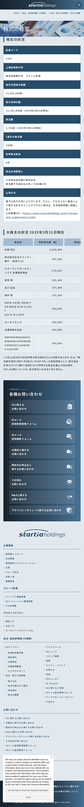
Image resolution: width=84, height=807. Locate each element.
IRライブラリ (12, 647)
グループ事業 (10, 588)
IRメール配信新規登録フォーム (24, 421)
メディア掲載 (52, 656)
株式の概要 (13, 694)
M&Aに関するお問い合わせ (19, 497)
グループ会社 (12, 572)
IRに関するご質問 (55, 687)
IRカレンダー (52, 678)
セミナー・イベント (56, 665)
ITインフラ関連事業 (16, 596)
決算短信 (12, 661)
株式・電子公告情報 (15, 675)
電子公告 (12, 681)
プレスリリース (53, 647)
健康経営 (10, 581)
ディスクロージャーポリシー (60, 697)
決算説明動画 (14, 666)
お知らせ (50, 669)
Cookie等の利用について (65, 791)
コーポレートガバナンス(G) (19, 630)
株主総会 (12, 690)
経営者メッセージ (14, 553)
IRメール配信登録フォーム (59, 692)
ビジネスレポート (17, 670)
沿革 (8, 567)
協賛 (48, 660)
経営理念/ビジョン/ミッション (21, 563)
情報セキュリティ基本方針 (66, 786)
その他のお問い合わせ (19, 482)
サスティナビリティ (13, 612)
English (50, 701)
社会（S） (11, 625)
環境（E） (11, 621)
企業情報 (8, 545)
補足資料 (12, 657)
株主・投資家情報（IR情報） (17, 638)
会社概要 (10, 558)
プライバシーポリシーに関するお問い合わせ (37, 510)
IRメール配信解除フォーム (22, 437)
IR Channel (52, 683)
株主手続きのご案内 (18, 685)
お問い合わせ (10, 709)
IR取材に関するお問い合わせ (20, 452)
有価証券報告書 (15, 652)
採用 (48, 674)
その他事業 (11, 605)
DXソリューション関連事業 (19, 601)
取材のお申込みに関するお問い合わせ (23, 467)
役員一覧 (10, 576)
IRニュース (51, 651)
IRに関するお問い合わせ (19, 406)
